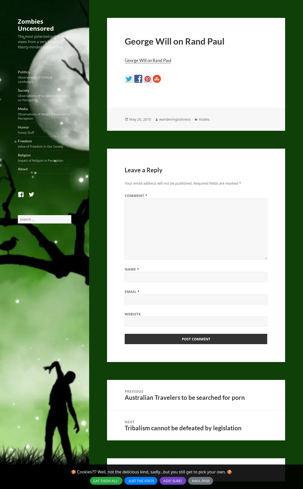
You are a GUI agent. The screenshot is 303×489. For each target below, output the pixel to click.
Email (132, 291)
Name (132, 269)
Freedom (44, 144)
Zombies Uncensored (36, 24)
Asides (204, 119)
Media (44, 114)
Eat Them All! (106, 481)
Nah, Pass (201, 481)
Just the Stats (141, 481)
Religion (44, 158)
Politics (40, 77)
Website (133, 314)
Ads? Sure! (172, 481)
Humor (44, 130)
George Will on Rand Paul (148, 60)
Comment (136, 195)
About (23, 169)
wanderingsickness (175, 119)
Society (44, 95)
